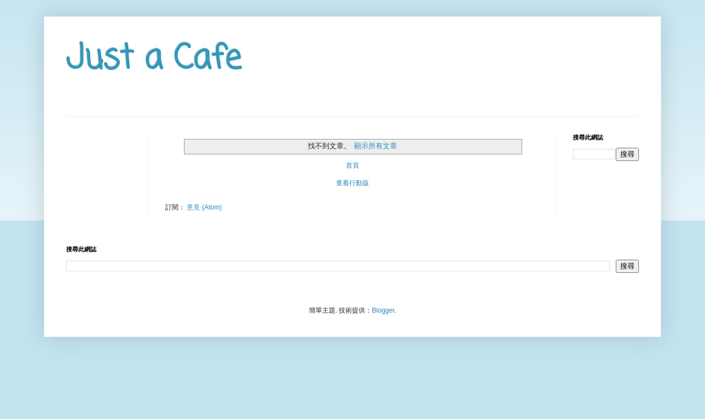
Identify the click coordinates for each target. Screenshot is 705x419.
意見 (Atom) (204, 207)
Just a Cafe (153, 59)
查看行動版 (352, 183)
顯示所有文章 (375, 146)
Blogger (383, 310)
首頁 (352, 165)
